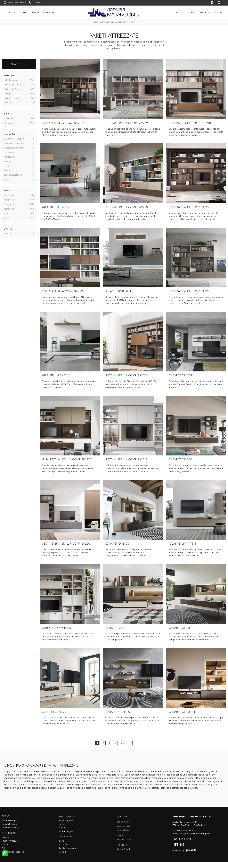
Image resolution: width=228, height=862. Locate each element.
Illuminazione (123, 825)
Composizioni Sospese (13, 850)
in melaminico (11, 79)
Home (95, 21)
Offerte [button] (8, 227)
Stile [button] (6, 112)
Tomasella (9, 207)
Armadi (62, 850)
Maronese (9, 198)
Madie (5, 843)
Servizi (191, 12)
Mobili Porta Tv (66, 816)
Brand (35, 12)
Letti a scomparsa (68, 847)
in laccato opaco (12, 88)
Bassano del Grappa (14, 137)
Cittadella (9, 151)
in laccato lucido (13, 83)
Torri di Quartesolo (13, 174)
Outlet (24, 12)
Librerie (5, 836)
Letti (61, 840)
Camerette (122, 816)
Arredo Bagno (66, 830)
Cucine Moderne (10, 823)
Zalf (6, 212)
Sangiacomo (10, 203)
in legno (8, 92)
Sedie (62, 826)
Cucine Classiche (10, 826)
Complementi (123, 829)
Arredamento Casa (108, 21)
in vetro (7, 101)
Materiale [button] (9, 74)
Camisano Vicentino (14, 142)
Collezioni (9, 12)
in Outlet (8, 232)
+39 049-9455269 (186, 829)
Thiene (7, 169)
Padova (7, 160)
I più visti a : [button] (10, 133)
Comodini (64, 843)
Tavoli (62, 823)
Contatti (219, 12)
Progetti (205, 12)
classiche (9, 117)
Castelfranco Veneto (14, 146)
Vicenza (8, 178)
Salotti (5, 847)
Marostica (9, 155)
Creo (6, 217)
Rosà (6, 165)
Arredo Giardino (124, 848)
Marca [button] (7, 189)
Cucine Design (9, 819)
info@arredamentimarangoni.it (195, 832)
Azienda (180, 12)
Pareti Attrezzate (126, 21)
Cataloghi (48, 12)
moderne (8, 122)
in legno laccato (12, 97)
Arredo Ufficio (124, 838)
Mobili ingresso (66, 819)
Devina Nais (10, 194)
